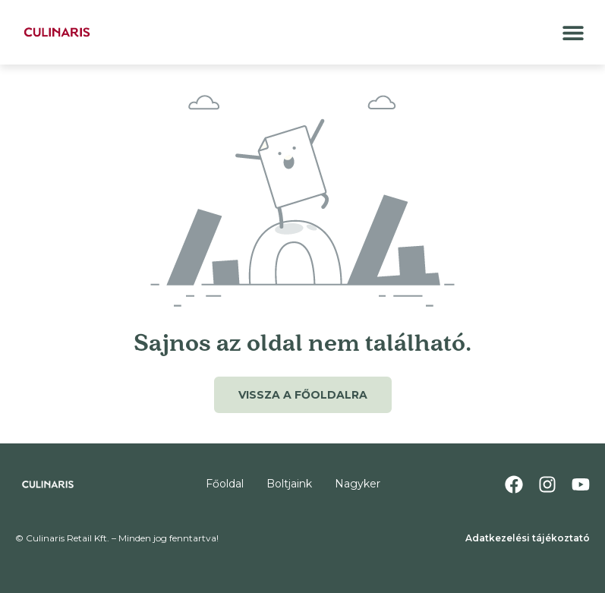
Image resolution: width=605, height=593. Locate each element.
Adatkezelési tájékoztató (527, 538)
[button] (573, 32)
